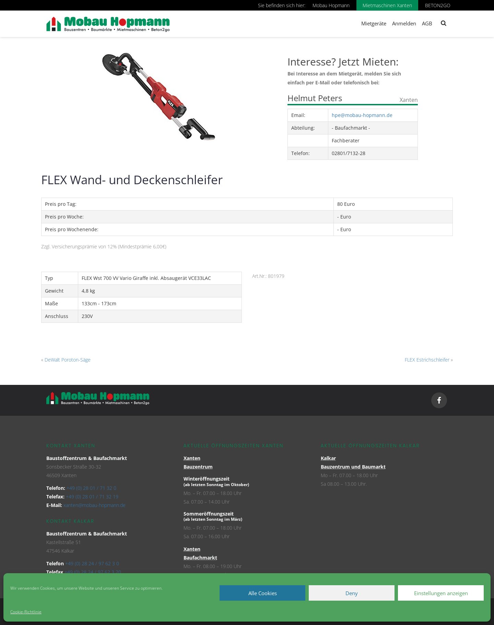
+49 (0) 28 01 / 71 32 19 (92, 496)
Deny (351, 593)
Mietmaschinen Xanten (387, 5)
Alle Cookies (262, 593)
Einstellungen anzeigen (441, 593)
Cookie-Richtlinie (26, 612)
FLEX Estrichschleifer (427, 359)
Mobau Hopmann (331, 5)
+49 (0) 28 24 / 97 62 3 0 (92, 563)
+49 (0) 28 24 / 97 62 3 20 (92, 572)
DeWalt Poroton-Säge (68, 359)
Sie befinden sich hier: (281, 5)
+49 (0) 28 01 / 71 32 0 (91, 488)
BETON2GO (437, 5)
